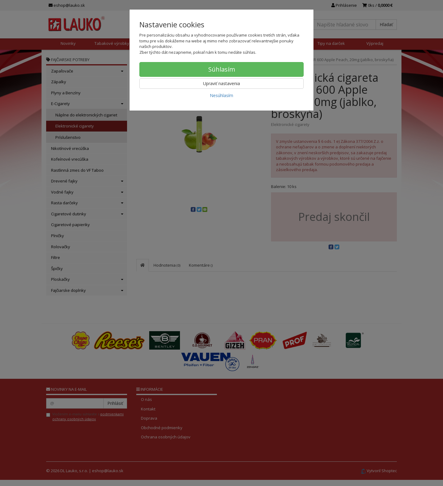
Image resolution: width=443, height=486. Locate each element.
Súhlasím (221, 69)
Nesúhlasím (221, 95)
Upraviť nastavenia (221, 83)
